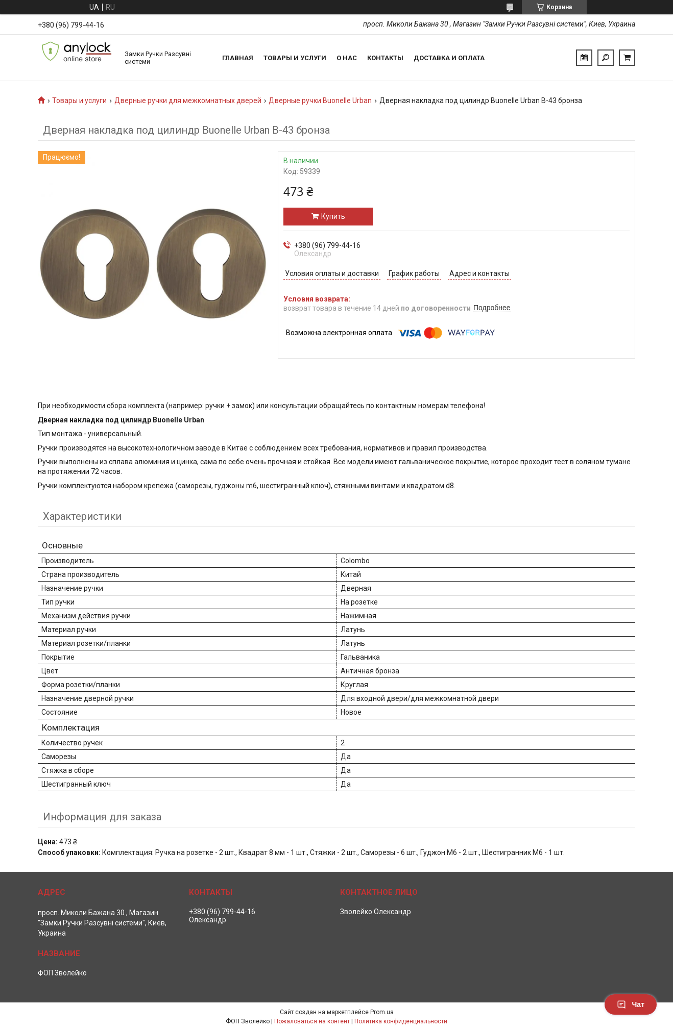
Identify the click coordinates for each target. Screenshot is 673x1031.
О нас (346, 58)
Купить (333, 216)
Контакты (385, 58)
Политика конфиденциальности (400, 1021)
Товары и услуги (294, 58)
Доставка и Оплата (449, 58)
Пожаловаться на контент (312, 1021)
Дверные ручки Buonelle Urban (320, 100)
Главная (237, 58)
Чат (630, 1004)
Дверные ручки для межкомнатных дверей (187, 100)
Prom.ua (382, 1012)
